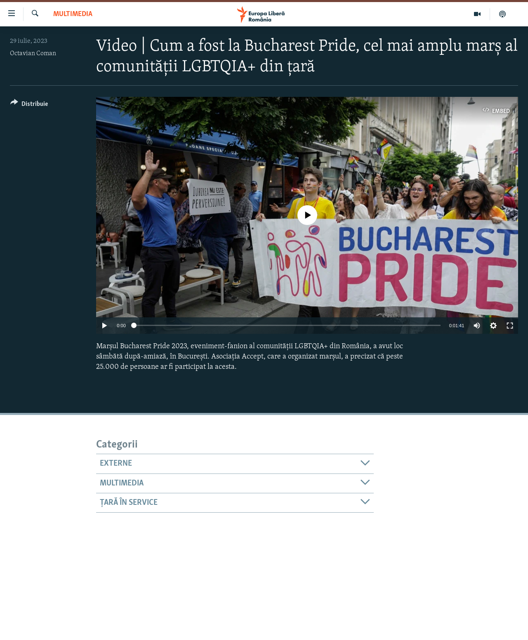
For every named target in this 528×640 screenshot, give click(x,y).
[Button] (29, 105)
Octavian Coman (33, 53)
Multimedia (72, 14)
